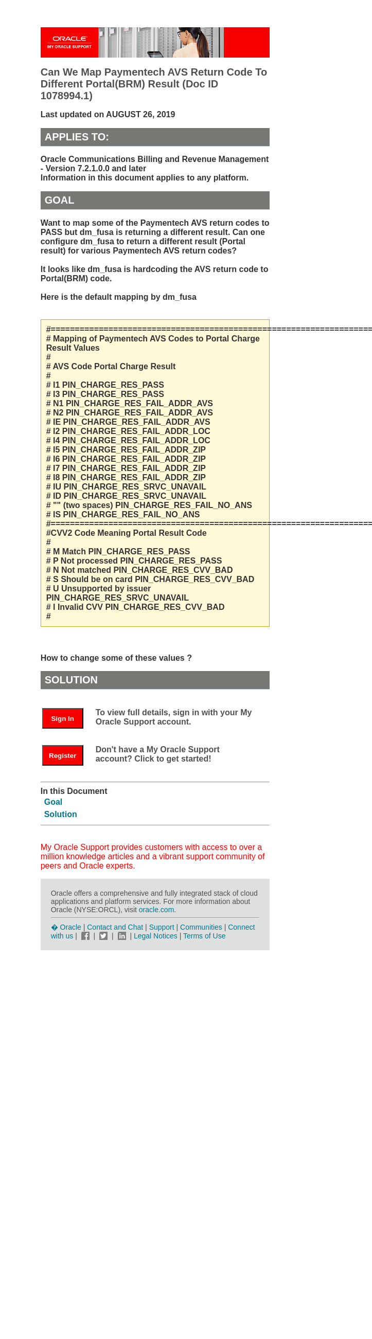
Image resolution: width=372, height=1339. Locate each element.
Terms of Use (204, 936)
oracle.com (156, 910)
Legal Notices (156, 936)
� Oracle (66, 927)
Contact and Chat (115, 927)
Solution (60, 814)
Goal (53, 802)
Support (161, 927)
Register (62, 755)
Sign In (62, 718)
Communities (201, 927)
